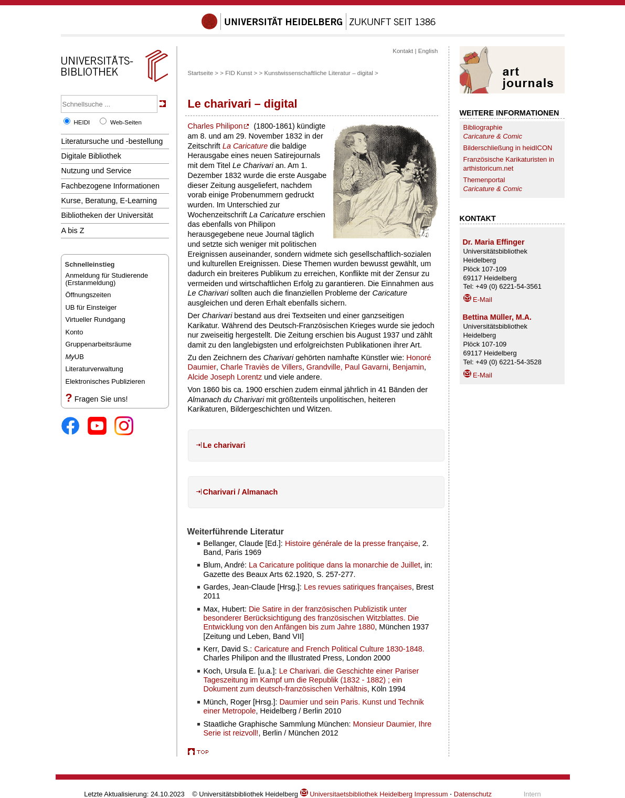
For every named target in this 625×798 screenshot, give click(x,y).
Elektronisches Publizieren (105, 381)
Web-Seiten (126, 122)
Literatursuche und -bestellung (112, 141)
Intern (532, 794)
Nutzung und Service (96, 170)
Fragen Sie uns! (101, 399)
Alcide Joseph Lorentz (225, 377)
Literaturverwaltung (94, 369)
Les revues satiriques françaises (358, 587)
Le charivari (224, 445)
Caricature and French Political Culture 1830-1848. (339, 649)
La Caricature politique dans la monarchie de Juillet (334, 565)
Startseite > (203, 73)
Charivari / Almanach (240, 492)
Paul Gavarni (366, 367)
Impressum (431, 794)
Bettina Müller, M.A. (497, 317)
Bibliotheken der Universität (107, 215)
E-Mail (477, 299)
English (428, 51)
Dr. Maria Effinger (494, 242)
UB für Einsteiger (91, 307)
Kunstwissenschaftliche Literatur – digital (318, 73)
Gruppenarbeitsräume (99, 344)
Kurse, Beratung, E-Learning (109, 200)
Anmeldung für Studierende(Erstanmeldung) (107, 279)
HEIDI (82, 122)
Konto (74, 332)
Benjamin (408, 367)
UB (75, 357)
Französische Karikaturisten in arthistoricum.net (509, 163)
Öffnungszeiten (88, 295)
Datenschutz (473, 794)
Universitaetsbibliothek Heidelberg (356, 794)
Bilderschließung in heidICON (508, 148)
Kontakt (403, 51)
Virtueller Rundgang (95, 319)
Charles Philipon (215, 126)
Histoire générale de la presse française (351, 543)
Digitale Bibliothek (91, 156)
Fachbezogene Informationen (110, 186)
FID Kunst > (241, 73)
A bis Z (72, 230)
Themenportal (492, 184)
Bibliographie (492, 131)
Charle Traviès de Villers (261, 367)
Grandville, (325, 367)
